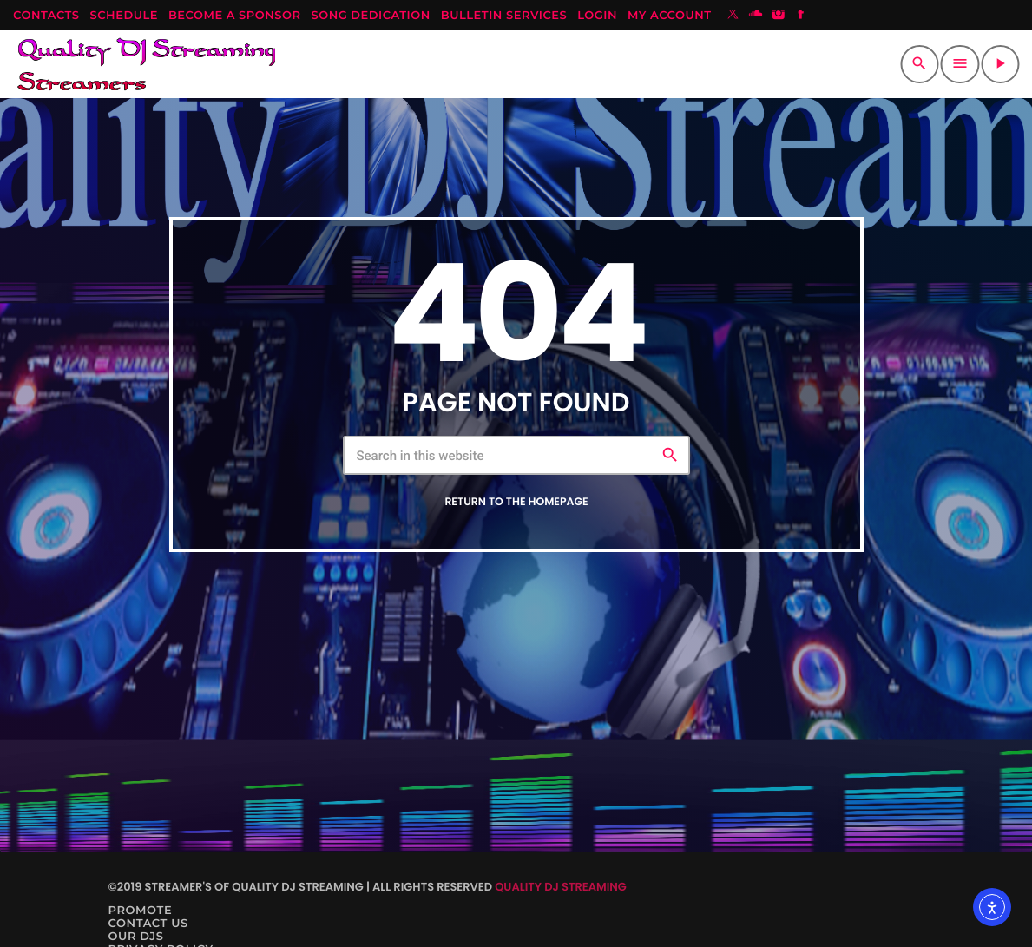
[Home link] (146, 64)
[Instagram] (779, 16)
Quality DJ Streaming (561, 886)
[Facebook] (801, 16)
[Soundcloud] (756, 16)
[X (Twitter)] (733, 16)
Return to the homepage (516, 502)
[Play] (1000, 64)
